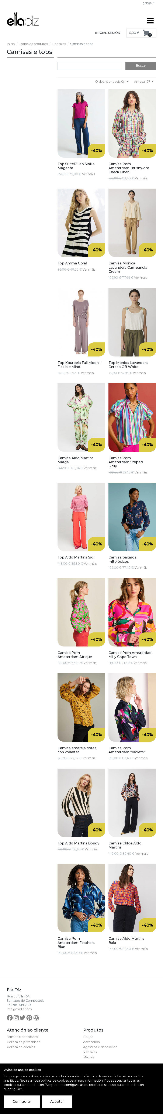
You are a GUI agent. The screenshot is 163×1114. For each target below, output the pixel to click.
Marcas (88, 1057)
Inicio (11, 44)
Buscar (141, 66)
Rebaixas (59, 44)
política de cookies (55, 1080)
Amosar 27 (142, 82)
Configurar (22, 1102)
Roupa (88, 1037)
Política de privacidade (23, 1042)
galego (147, 2)
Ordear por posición (110, 82)
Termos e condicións (22, 1037)
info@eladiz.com (19, 1009)
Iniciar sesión (107, 33)
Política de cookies (21, 1047)
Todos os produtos (33, 44)
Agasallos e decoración (100, 1047)
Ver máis (88, 174)
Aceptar (57, 1102)
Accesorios (91, 1042)
